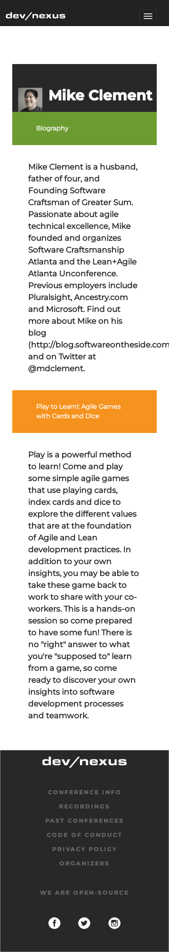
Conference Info (85, 792)
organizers (84, 863)
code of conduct (85, 835)
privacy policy (84, 849)
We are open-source (84, 892)
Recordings (84, 806)
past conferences (84, 820)
